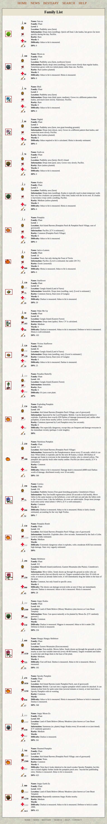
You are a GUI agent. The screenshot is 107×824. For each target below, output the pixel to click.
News (35, 3)
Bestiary (51, 3)
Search (68, 3)
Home (22, 3)
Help (83, 3)
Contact (77, 820)
